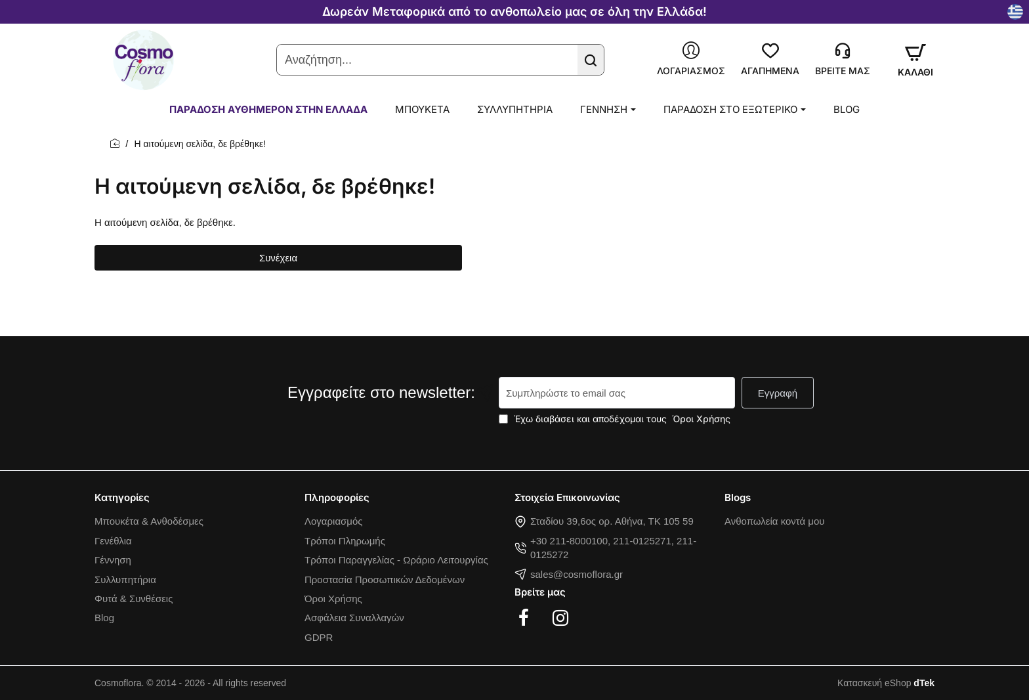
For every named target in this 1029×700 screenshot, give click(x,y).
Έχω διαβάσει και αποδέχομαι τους (616, 418)
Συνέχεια (278, 257)
